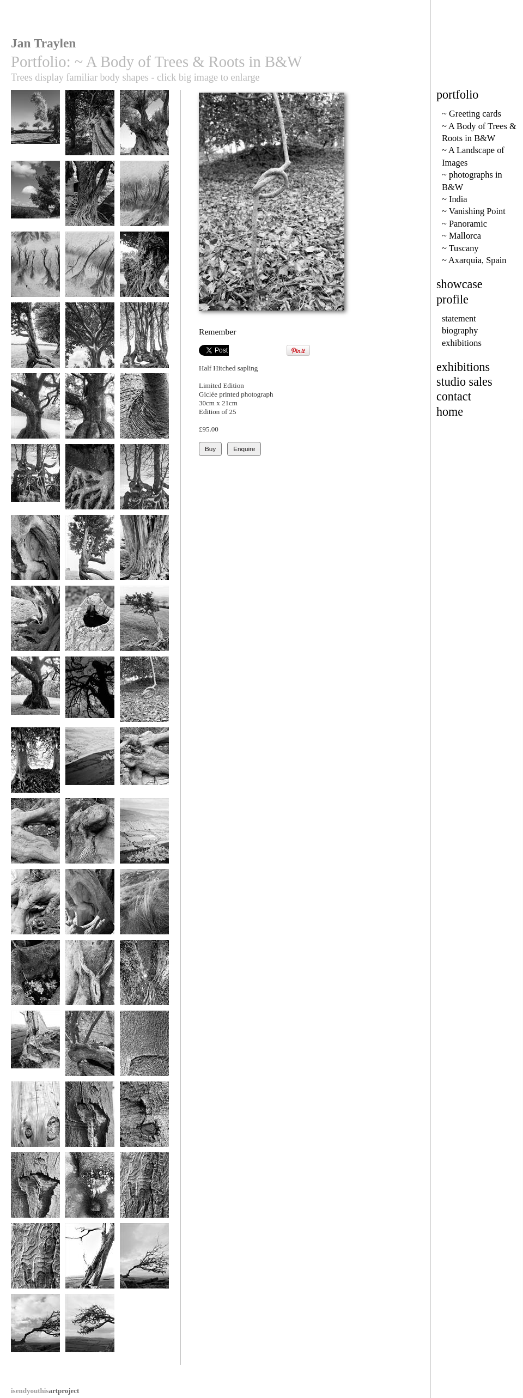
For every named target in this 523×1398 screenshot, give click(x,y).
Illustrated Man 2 (144, 1190)
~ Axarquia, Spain (474, 260)
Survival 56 (144, 1261)
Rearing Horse (89, 694)
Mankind (35, 694)
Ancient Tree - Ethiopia (144, 273)
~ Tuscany (460, 248)
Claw (89, 482)
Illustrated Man (35, 1261)
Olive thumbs (89, 1048)
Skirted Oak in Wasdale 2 (89, 415)
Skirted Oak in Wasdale (35, 415)
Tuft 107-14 (144, 907)
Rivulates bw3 (144, 198)
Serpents (35, 482)
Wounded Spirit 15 (89, 1119)
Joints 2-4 (35, 836)
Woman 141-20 (89, 978)
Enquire (244, 448)
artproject (45, 1391)
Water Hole (89, 623)
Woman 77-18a (144, 978)
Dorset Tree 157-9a (89, 1264)
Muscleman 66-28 (35, 623)
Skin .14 (35, 1119)
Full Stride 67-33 (89, 553)
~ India (454, 199)
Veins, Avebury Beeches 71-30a (35, 769)
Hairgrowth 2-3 (89, 836)
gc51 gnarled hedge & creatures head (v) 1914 (144, 348)
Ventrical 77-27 (89, 907)
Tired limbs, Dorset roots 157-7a (35, 1056)
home (449, 411)
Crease (144, 1048)
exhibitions (462, 343)
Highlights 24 (89, 765)
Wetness (89, 1190)
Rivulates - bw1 (89, 269)
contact (453, 396)
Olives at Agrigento (35, 131)
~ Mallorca (461, 235)
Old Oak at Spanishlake (35, 202)
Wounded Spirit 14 (35, 1190)
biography (460, 330)
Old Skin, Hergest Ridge (144, 556)
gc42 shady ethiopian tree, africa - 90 (89, 348)
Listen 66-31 (35, 553)
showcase (459, 284)
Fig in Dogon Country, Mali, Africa (89, 206)
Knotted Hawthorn (144, 623)
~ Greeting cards (471, 113)
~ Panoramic (464, 223)
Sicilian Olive (144, 128)
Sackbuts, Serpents (144, 482)
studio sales (464, 381)
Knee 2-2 (35, 907)
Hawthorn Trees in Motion (35, 344)
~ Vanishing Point (474, 211)
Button (144, 1119)
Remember (144, 694)
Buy (210, 448)
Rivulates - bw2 (35, 269)
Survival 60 (35, 1332)
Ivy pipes (89, 128)
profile (452, 299)
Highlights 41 (144, 836)
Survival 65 (89, 1332)
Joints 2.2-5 (144, 765)
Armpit (144, 411)
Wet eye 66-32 (35, 978)
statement (459, 318)
